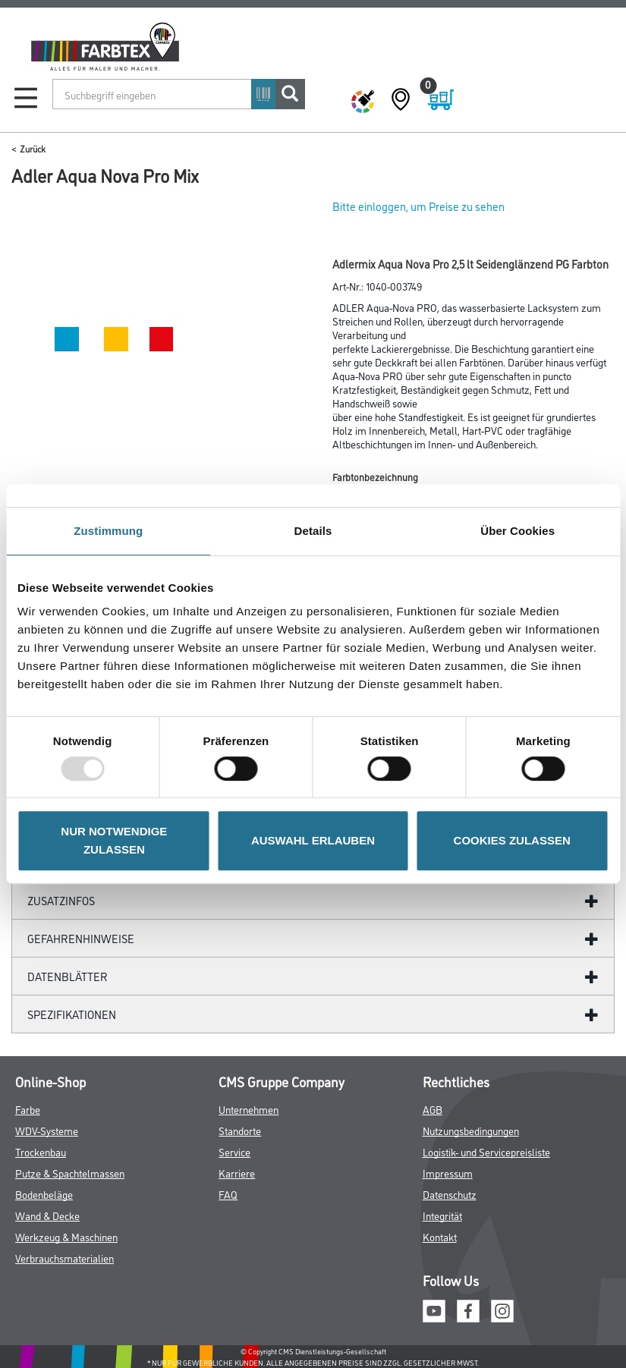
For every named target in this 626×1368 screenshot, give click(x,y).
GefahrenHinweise (80, 938)
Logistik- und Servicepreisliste (486, 1151)
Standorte (240, 1130)
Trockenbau (40, 1151)
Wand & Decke (47, 1215)
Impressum (448, 1172)
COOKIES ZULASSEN (512, 840)
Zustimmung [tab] (108, 530)
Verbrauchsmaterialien (64, 1257)
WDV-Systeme (46, 1130)
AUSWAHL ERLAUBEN (313, 840)
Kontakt (440, 1236)
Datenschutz (450, 1194)
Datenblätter (67, 976)
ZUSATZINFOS (61, 900)
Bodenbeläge (44, 1194)
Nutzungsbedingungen (471, 1130)
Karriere (237, 1172)
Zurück (33, 148)
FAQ (228, 1194)
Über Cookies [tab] (517, 530)
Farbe (27, 1109)
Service (234, 1151)
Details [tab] (313, 530)
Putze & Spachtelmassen (69, 1172)
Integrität (442, 1215)
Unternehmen (248, 1109)
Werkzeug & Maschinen (66, 1236)
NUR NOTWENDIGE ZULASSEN (114, 840)
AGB (432, 1109)
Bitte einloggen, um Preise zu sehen (418, 206)
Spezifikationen (71, 1014)
